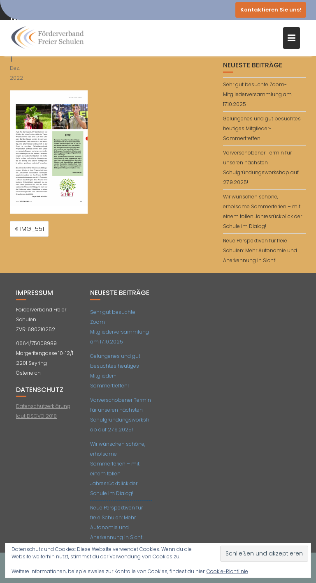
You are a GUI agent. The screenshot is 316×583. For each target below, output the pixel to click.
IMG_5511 (33, 229)
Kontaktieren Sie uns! (270, 10)
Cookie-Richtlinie (227, 571)
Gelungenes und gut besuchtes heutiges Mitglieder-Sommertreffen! (262, 128)
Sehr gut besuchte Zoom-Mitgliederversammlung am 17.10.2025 (257, 94)
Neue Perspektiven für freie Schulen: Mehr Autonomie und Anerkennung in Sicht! (260, 250)
